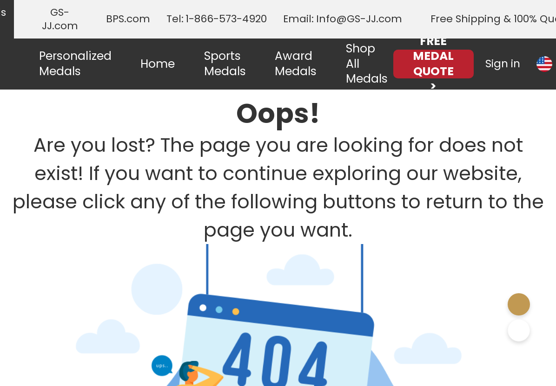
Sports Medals (225, 63)
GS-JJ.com (60, 19)
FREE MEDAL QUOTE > (433, 64)
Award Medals (296, 63)
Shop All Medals (367, 63)
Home (157, 64)
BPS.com (128, 19)
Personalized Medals (75, 63)
